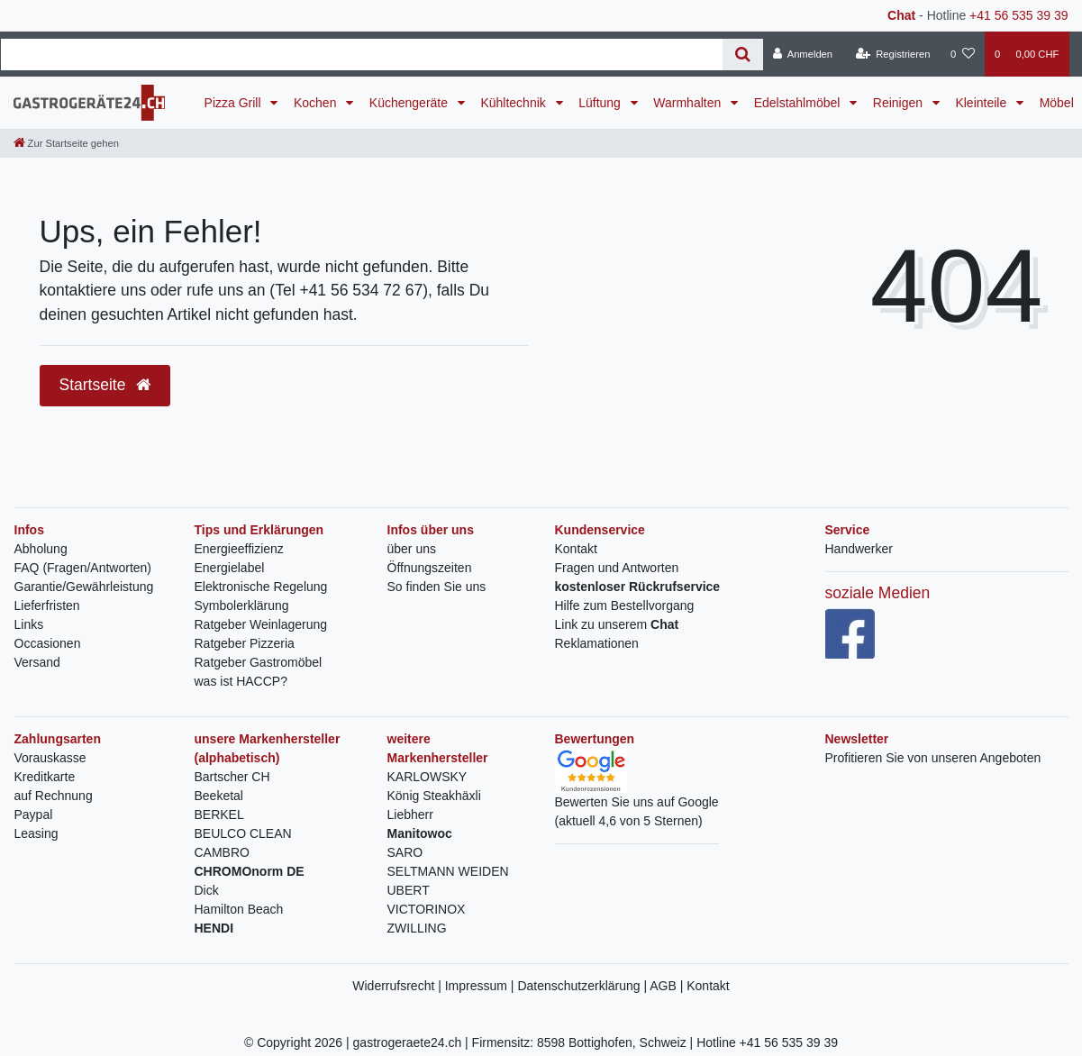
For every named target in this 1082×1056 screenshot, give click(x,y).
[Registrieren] (892, 54)
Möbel (1057, 103)
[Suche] (743, 54)
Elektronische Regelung (261, 586)
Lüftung (601, 103)
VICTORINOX (426, 909)
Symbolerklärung (242, 605)
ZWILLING (417, 928)
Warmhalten (688, 103)
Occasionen (47, 643)
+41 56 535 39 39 (1018, 15)
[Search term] (362, 54)
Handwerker (859, 549)
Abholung (41, 549)
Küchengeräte (410, 103)
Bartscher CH (232, 776)
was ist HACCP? (241, 681)
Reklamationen (597, 643)
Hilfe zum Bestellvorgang (625, 605)
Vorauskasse (50, 758)
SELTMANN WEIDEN (448, 871)
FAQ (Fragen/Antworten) (83, 567)
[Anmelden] (803, 54)
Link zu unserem (617, 624)
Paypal (33, 814)
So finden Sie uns (436, 586)
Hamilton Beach (239, 909)
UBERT (408, 890)
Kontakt (576, 549)
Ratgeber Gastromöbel (259, 662)
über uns (411, 549)
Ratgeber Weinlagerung (261, 624)
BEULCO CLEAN (243, 833)
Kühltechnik (514, 103)
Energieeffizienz (239, 549)
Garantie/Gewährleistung (84, 586)
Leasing (36, 833)
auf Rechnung (53, 795)
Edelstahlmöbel (799, 103)
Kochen (317, 103)
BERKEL (219, 814)
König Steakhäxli (434, 795)
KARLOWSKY (427, 776)
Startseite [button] (105, 385)
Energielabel (230, 567)
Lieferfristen (47, 605)
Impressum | (481, 986)
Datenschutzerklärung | (583, 986)
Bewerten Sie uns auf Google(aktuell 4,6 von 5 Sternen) (637, 795)
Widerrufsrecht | (398, 986)
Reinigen (899, 103)
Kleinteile (982, 103)
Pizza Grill (235, 103)
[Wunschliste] (963, 54)
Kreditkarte (45, 776)
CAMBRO (222, 852)
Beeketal (219, 795)
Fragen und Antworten (617, 567)
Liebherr (410, 814)
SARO (405, 852)
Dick (207, 890)
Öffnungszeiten (429, 567)
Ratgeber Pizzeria (245, 643)
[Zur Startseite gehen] (66, 143)
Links (29, 624)
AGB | (668, 986)
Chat (901, 15)
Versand (37, 662)
